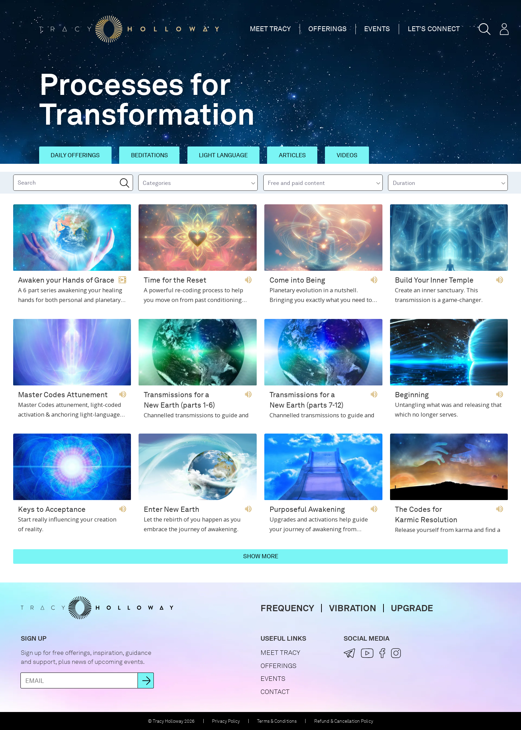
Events (377, 29)
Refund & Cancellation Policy (343, 721)
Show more (260, 556)
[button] (484, 29)
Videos (347, 155)
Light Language (223, 155)
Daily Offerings (75, 155)
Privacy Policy (226, 721)
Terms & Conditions (277, 721)
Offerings (327, 29)
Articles (292, 155)
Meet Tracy (270, 29)
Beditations (149, 155)
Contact (275, 692)
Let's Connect (434, 29)
